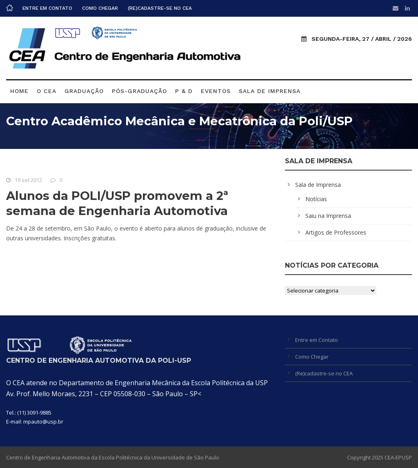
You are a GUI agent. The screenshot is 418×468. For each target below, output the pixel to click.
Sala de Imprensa (269, 91)
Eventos (216, 91)
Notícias (316, 199)
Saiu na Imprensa (328, 216)
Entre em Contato (47, 8)
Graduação (84, 91)
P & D (184, 91)
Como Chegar (100, 8)
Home (19, 91)
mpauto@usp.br (43, 421)
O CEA (46, 91)
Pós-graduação (139, 91)
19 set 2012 (28, 180)
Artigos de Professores (335, 232)
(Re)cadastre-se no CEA (160, 8)
